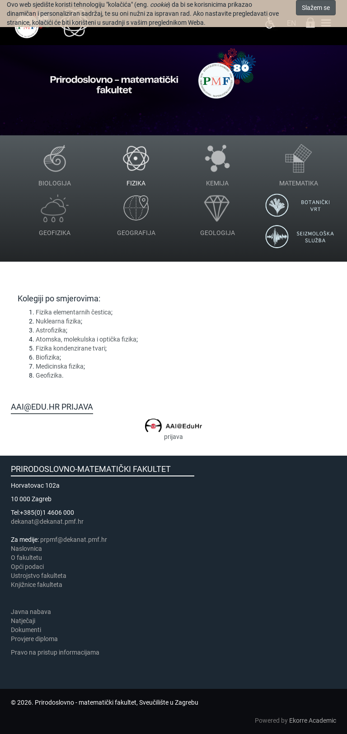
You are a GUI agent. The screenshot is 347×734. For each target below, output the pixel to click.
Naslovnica (26, 548)
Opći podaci (27, 566)
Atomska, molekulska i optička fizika (86, 339)
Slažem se (316, 7)
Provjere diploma (34, 638)
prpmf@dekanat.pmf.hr (73, 539)
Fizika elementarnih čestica (73, 312)
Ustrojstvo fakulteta (38, 575)
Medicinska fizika (60, 366)
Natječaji (23, 620)
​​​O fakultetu (26, 557)
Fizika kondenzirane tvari (70, 348)
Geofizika (49, 375)
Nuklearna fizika (58, 321)
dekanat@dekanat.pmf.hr (47, 521)
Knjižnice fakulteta (36, 584)
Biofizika (48, 357)
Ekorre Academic (312, 720)
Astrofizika (51, 330)
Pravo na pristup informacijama (56, 652)
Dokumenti (26, 629)
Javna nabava (31, 611)
